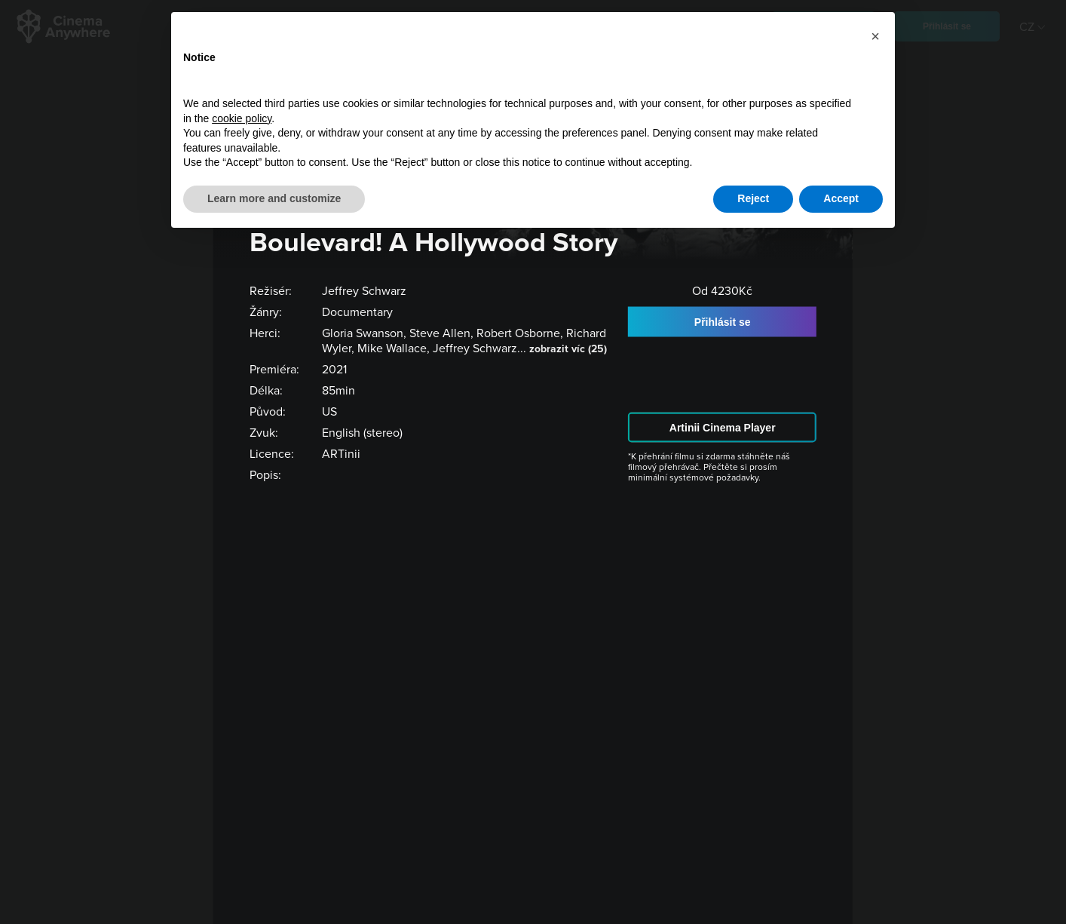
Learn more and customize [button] (274, 198)
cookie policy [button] (241, 118)
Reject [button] (753, 198)
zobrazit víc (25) (568, 348)
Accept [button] (841, 198)
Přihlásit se (722, 321)
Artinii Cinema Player (722, 427)
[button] (875, 36)
